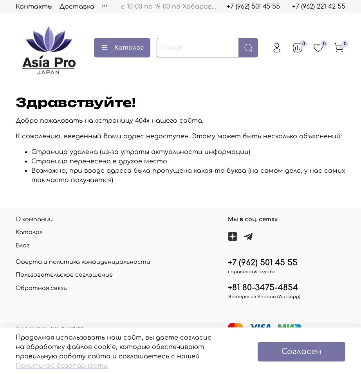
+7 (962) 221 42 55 (318, 6)
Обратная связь (41, 288)
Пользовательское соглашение (64, 275)
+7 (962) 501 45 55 (253, 6)
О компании (34, 219)
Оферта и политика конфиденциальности (83, 262)
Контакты (34, 6)
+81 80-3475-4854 (263, 287)
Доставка (77, 6)
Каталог (122, 48)
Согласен (301, 351)
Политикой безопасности (62, 365)
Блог (22, 245)
